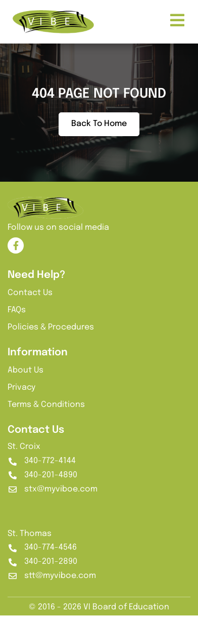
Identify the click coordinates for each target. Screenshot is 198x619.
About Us (25, 374)
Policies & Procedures (51, 331)
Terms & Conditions (46, 408)
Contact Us (30, 297)
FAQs (17, 314)
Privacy (21, 391)
